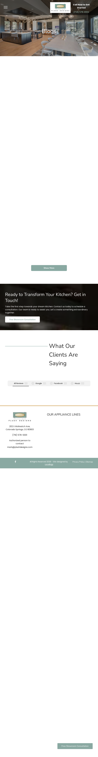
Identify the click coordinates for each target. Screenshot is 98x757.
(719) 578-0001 (19, 415)
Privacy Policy (78, 442)
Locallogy (49, 444)
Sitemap (89, 442)
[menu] (5, 7)
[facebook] (15, 442)
